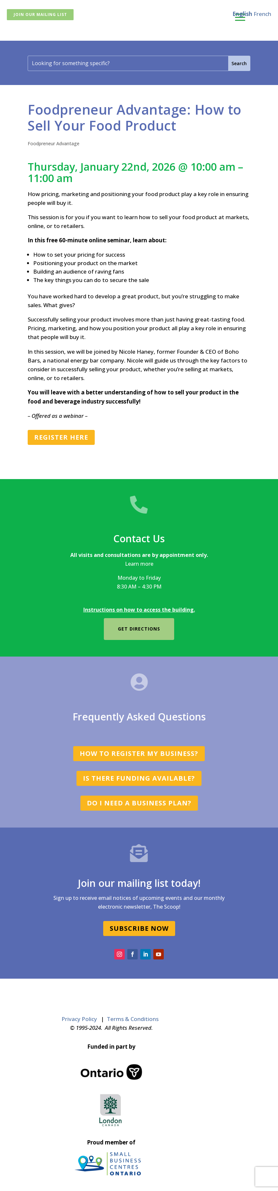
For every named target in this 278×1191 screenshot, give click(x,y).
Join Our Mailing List (40, 14)
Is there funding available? (139, 778)
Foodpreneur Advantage (53, 143)
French (262, 14)
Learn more (139, 563)
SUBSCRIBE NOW (139, 928)
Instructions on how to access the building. (139, 609)
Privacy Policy (79, 1019)
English (242, 14)
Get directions (139, 629)
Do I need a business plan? (139, 803)
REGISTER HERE (61, 437)
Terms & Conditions (133, 1019)
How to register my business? (139, 753)
